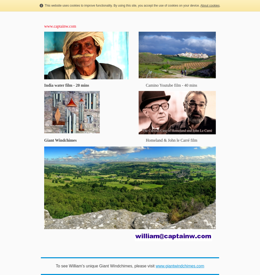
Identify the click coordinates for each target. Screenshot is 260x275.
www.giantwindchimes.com (180, 266)
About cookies (209, 5)
